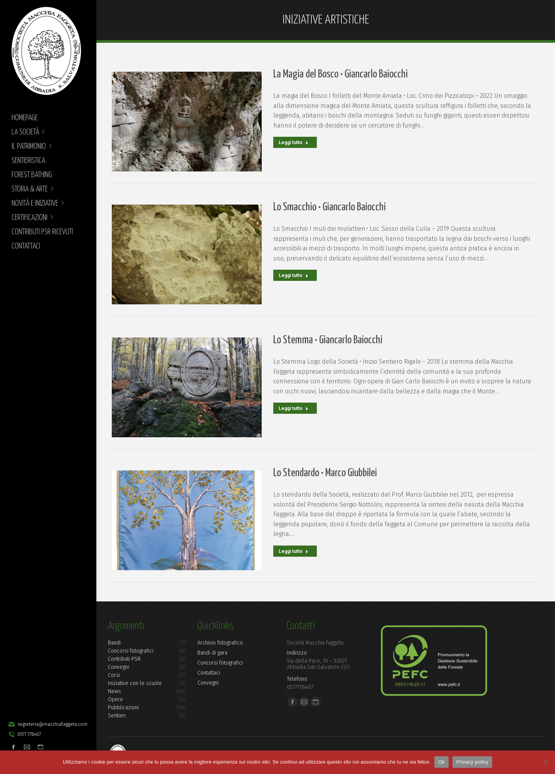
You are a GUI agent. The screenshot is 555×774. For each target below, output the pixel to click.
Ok (441, 762)
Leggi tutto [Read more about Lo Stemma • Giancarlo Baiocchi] (293, 407)
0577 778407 (24, 734)
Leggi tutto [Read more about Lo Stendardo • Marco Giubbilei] (293, 550)
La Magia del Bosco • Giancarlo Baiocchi (340, 74)
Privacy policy (472, 762)
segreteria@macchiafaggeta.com (47, 724)
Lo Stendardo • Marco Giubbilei (325, 473)
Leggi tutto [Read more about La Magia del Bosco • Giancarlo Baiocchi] (293, 141)
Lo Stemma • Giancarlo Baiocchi (327, 340)
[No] (545, 762)
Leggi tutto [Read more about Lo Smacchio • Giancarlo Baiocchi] (293, 274)
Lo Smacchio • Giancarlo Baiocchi (329, 207)
